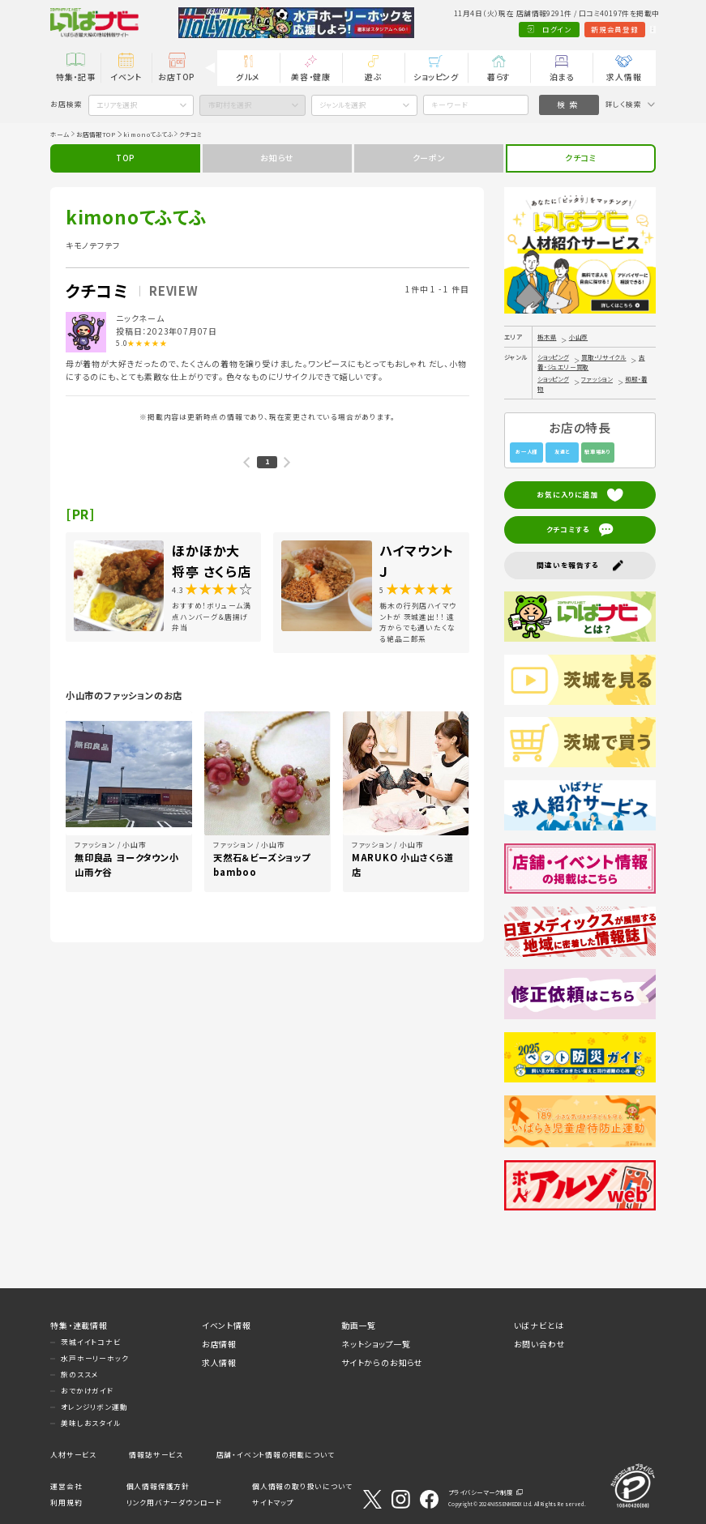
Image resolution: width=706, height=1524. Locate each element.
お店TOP (176, 76)
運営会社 (66, 1486)
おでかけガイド (87, 1390)
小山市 (578, 336)
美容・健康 (311, 76)
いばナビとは (539, 1325)
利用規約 (66, 1502)
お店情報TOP (96, 134)
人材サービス (73, 1454)
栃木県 (546, 336)
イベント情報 (226, 1325)
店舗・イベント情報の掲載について (275, 1454)
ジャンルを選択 (342, 105)
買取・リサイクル (603, 356)
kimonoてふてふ (148, 134)
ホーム (59, 134)
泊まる (562, 76)
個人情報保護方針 (158, 1486)
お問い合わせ (540, 1344)
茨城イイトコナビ (90, 1342)
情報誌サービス (156, 1454)
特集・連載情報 (79, 1325)
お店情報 (219, 1344)
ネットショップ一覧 (376, 1344)
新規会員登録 (570, 29)
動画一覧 (358, 1325)
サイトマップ (273, 1502)
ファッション (597, 378)
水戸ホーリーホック (94, 1358)
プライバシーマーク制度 (480, 1492)
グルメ (247, 76)
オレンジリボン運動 (94, 1407)
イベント (126, 76)
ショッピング (436, 76)
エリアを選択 (116, 105)
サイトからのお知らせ (382, 1362)
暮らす (499, 76)
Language (629, 29)
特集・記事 (76, 76)
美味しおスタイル (90, 1423)
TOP (125, 158)
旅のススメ (79, 1374)
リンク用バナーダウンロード (174, 1502)
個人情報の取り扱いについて (302, 1486)
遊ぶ (374, 76)
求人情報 (623, 76)
